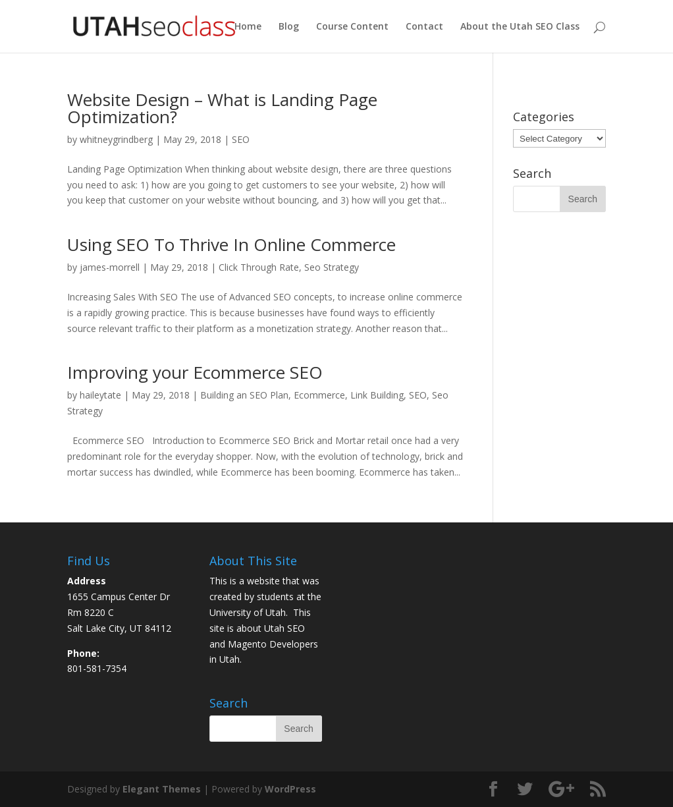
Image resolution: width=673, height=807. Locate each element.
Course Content (352, 27)
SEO (241, 139)
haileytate (100, 395)
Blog (289, 27)
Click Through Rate (259, 267)
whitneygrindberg (116, 139)
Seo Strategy (331, 267)
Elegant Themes (161, 789)
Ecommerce (319, 395)
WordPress (290, 789)
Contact (424, 27)
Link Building (377, 395)
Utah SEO (284, 628)
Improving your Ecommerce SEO (195, 372)
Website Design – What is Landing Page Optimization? (222, 108)
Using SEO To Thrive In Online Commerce (231, 244)
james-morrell (110, 267)
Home (247, 27)
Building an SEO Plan (244, 395)
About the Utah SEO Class (519, 27)
